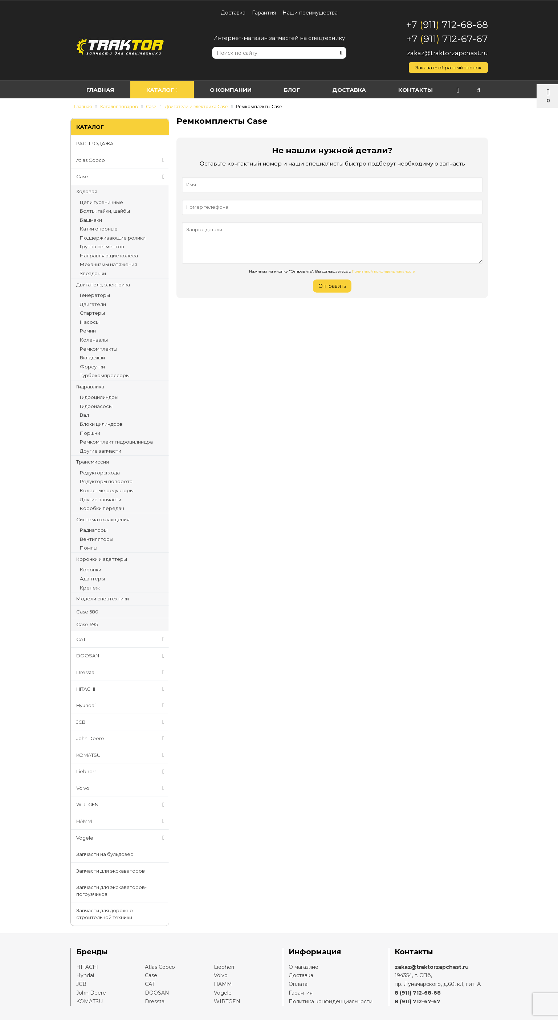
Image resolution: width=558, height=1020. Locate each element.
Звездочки (93, 273)
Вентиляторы (96, 539)
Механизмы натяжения (108, 264)
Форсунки (92, 367)
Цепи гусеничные (101, 202)
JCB (122, 722)
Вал (84, 415)
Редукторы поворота (106, 481)
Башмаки (91, 220)
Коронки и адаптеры (101, 559)
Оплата (298, 984)
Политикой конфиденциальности (383, 271)
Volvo (122, 788)
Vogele (122, 837)
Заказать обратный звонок (448, 67)
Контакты (433, 89)
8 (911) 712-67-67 (417, 1001)
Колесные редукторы (107, 490)
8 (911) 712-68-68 (418, 993)
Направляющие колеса (109, 255)
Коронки (90, 569)
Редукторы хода (100, 473)
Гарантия (264, 12)
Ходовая (86, 191)
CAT (122, 639)
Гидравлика (90, 386)
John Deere (122, 738)
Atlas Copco (122, 160)
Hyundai (122, 705)
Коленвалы (94, 340)
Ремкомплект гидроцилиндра (116, 442)
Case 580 (87, 612)
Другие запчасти (100, 451)
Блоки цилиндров (101, 424)
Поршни (90, 433)
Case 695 (87, 624)
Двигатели (93, 304)
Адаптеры (92, 579)
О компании (239, 89)
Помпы (88, 548)
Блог (303, 89)
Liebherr (122, 771)
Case (122, 176)
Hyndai (85, 975)
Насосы (89, 322)
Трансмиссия (92, 462)
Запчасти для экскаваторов (110, 871)
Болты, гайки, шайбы (105, 211)
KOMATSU (122, 755)
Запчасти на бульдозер (105, 854)
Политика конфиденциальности (330, 1001)
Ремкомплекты (98, 349)
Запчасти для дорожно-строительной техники (105, 913)
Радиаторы (93, 530)
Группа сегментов (102, 246)
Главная (102, 89)
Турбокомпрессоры (105, 375)
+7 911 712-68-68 (447, 24)
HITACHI (122, 689)
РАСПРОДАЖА (95, 143)
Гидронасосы (96, 406)
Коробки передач (102, 508)
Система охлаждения (103, 519)
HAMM (122, 821)
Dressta (122, 672)
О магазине (303, 967)
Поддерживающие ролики (113, 238)
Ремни (88, 331)
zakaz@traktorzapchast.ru (447, 53)
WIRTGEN (122, 804)
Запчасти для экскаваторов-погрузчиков (111, 890)
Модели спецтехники (102, 598)
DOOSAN (122, 656)
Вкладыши (92, 357)
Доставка (233, 12)
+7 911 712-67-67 (447, 38)
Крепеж (90, 588)
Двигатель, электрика (103, 284)
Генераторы (95, 295)
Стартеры (92, 313)
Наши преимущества (310, 12)
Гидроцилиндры (99, 397)
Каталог (166, 89)
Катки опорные (99, 229)
